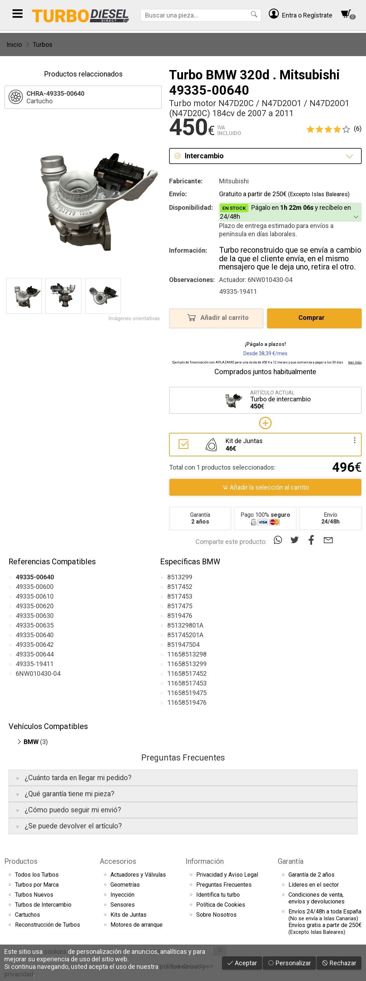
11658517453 (187, 683)
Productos (21, 861)
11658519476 (187, 702)
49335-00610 (35, 596)
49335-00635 (35, 625)
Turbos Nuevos (34, 894)
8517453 (179, 596)
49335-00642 (35, 644)
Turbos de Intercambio (43, 904)
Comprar (313, 317)
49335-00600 (35, 586)
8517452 (179, 586)
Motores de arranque (136, 924)
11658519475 (187, 693)
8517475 (179, 606)
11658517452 (187, 673)
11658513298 (187, 654)
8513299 (179, 577)
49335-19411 (35, 664)
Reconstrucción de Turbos (47, 924)
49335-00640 (35, 635)
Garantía (290, 861)
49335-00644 (35, 654)
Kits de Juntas (128, 914)
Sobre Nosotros (216, 914)
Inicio (14, 44)
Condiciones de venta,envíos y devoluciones (316, 898)
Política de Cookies (220, 904)
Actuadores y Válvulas (138, 874)
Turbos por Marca (37, 884)
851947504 (183, 644)
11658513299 (187, 664)
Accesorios (118, 861)
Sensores (122, 904)
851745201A (185, 635)
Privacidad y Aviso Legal (227, 874)
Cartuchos (27, 914)
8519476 (179, 615)
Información (205, 861)
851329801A (185, 625)
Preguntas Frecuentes (224, 884)
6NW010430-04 (38, 673)
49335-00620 (35, 606)
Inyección (122, 894)
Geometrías (125, 884)
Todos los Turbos (37, 874)
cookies (55, 951)
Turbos (43, 44)
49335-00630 (35, 615)
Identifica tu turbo (218, 894)
